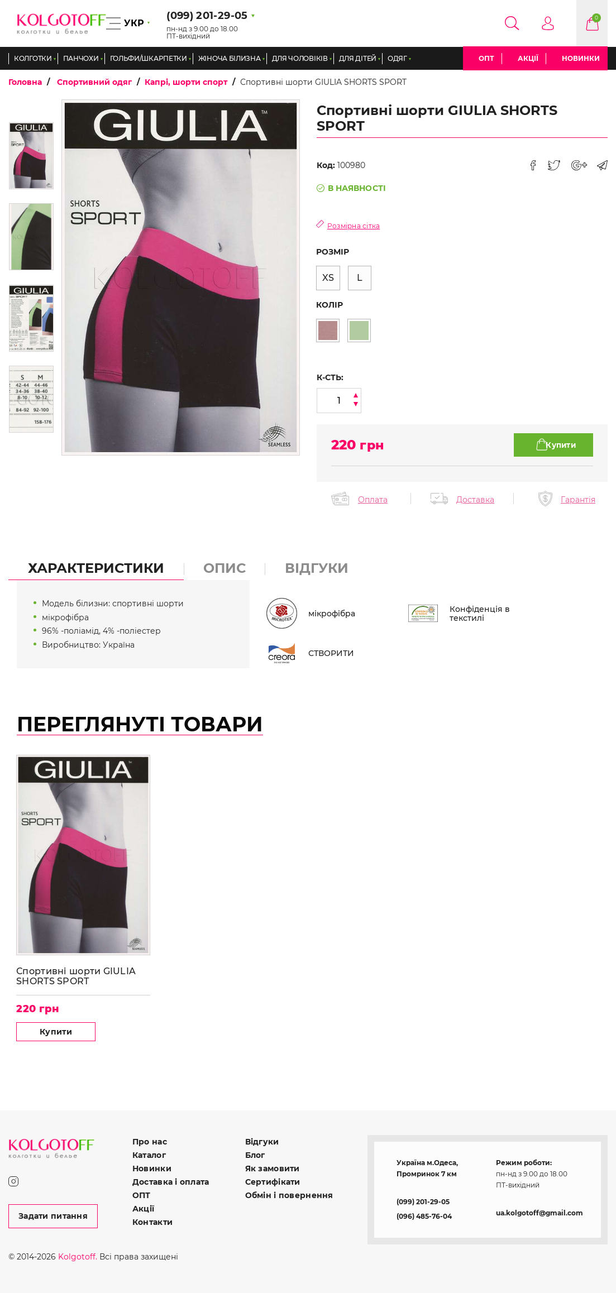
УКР (134, 23)
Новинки (581, 58)
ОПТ (486, 58)
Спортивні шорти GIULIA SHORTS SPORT (76, 975)
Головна (25, 82)
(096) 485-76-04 (424, 1215)
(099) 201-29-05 (423, 1201)
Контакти (152, 1222)
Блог (255, 1155)
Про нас (149, 1141)
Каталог (149, 1155)
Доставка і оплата (170, 1181)
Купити (51, 1031)
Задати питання (53, 1215)
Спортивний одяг (94, 82)
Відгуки (262, 1141)
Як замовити (272, 1168)
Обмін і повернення (289, 1195)
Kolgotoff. (77, 1256)
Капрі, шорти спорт (186, 82)
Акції (528, 58)
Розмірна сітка (354, 226)
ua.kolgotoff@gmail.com (539, 1212)
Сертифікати (272, 1181)
